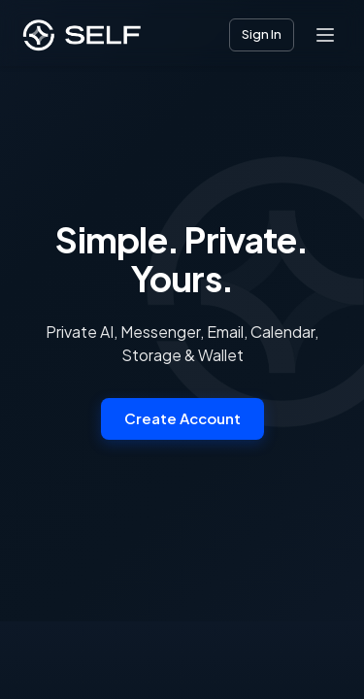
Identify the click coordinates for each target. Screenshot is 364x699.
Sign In (261, 34)
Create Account (182, 418)
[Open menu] (325, 35)
